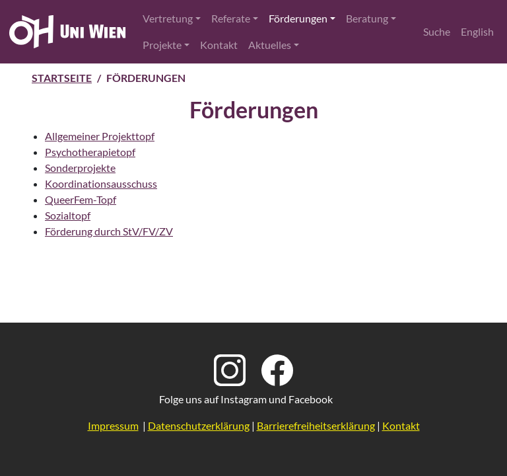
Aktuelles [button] (269, 44)
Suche (436, 31)
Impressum (113, 425)
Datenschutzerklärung (199, 425)
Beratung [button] (367, 18)
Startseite (62, 77)
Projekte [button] (162, 44)
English (477, 31)
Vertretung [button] (168, 18)
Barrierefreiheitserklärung (316, 425)
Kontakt (219, 44)
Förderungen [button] (298, 18)
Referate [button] (230, 18)
